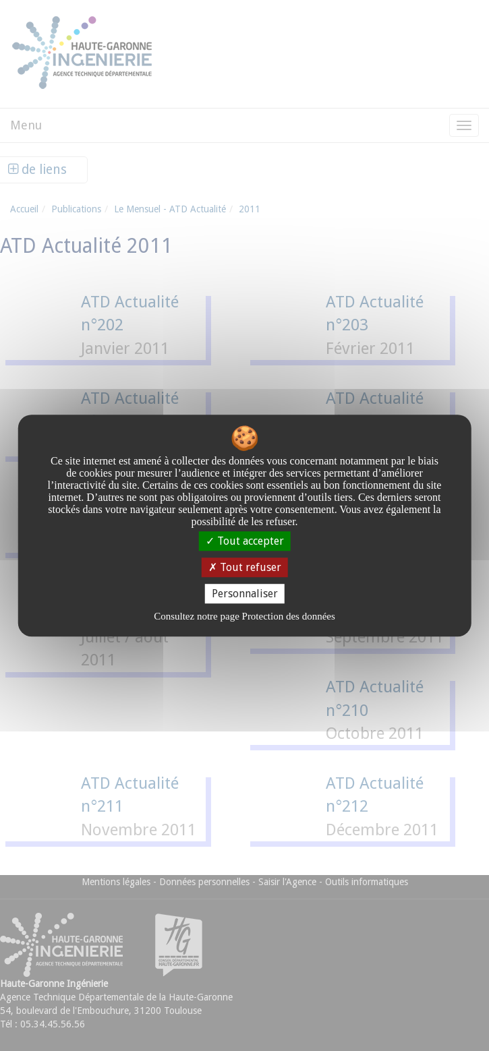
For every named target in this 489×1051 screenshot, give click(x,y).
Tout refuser (244, 567)
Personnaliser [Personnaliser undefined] (245, 593)
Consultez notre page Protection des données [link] (244, 616)
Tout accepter (245, 541)
